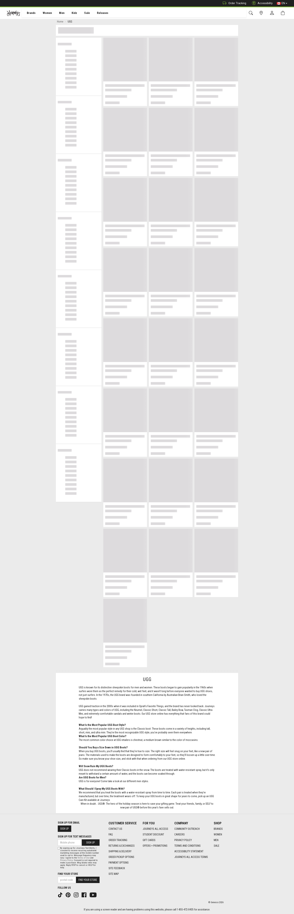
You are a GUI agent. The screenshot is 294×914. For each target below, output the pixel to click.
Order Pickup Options (121, 856)
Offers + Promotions (155, 845)
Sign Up (64, 828)
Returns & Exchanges (122, 845)
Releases (97, 13)
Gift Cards (149, 840)
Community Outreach (187, 828)
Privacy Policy (183, 840)
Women (44, 13)
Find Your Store (68, 873)
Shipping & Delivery (120, 851)
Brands (29, 13)
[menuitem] (29, 13)
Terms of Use (84, 858)
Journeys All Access (155, 828)
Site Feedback (117, 868)
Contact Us (115, 828)
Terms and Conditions (187, 845)
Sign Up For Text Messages (75, 836)
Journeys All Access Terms (191, 856)
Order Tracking (233, 3)
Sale (82, 13)
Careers (179, 834)
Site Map (114, 873)
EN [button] (282, 3)
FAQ (111, 834)
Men (58, 13)
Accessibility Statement (188, 851)
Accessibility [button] (261, 3)
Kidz (70, 13)
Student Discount (153, 834)
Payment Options (119, 862)
